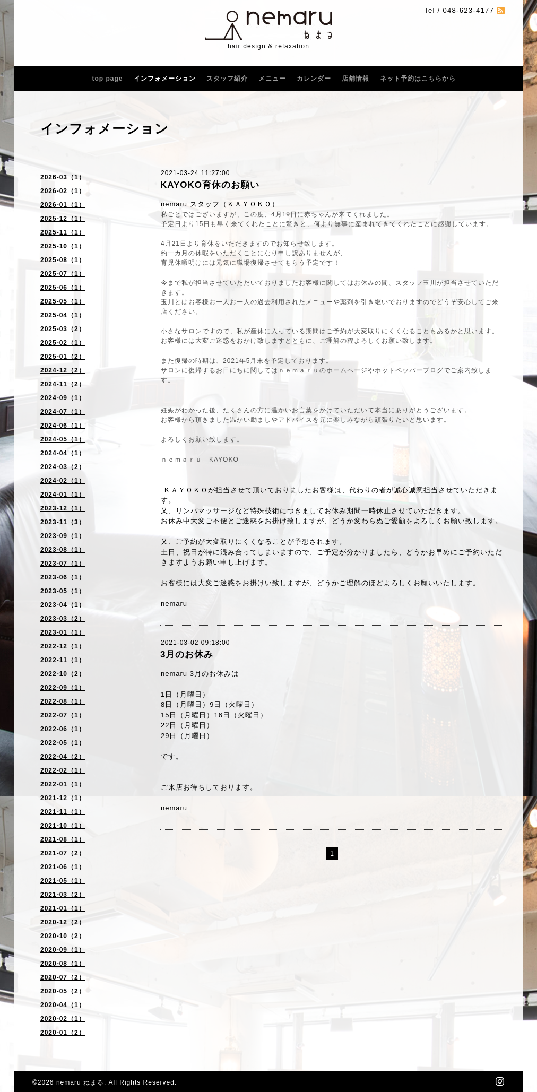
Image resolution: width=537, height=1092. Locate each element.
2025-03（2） (62, 329)
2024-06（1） (62, 425)
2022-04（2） (62, 756)
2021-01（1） (62, 908)
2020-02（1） (62, 1018)
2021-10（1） (62, 825)
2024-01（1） (62, 494)
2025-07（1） (62, 274)
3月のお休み (186, 654)
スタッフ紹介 (227, 78)
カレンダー (314, 78)
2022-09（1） (62, 687)
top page (107, 78)
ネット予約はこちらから (418, 78)
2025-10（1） (62, 246)
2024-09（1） (62, 398)
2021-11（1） (62, 812)
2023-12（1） (62, 508)
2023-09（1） (62, 536)
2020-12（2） (62, 922)
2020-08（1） (62, 963)
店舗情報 (355, 78)
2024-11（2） (62, 384)
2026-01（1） (62, 205)
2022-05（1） (62, 743)
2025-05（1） (62, 301)
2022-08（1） (62, 701)
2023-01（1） (62, 632)
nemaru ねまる (80, 1082)
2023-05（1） (62, 591)
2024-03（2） (62, 467)
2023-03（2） (62, 618)
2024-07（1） (62, 411)
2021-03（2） (62, 894)
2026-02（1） (62, 191)
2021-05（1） (62, 881)
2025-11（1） (62, 232)
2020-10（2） (62, 936)
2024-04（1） (62, 453)
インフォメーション (165, 78)
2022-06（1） (62, 729)
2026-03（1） (62, 177)
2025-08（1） (62, 260)
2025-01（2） (62, 356)
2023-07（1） (62, 563)
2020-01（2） (62, 1032)
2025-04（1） (62, 315)
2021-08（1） (62, 839)
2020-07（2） (62, 977)
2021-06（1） (62, 867)
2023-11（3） (62, 522)
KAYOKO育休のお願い (209, 185)
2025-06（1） (62, 287)
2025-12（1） (62, 218)
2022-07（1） (62, 715)
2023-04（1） (62, 605)
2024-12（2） (62, 370)
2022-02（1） (62, 770)
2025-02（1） (62, 342)
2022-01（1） (62, 784)
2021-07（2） (62, 853)
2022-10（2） (62, 674)
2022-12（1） (62, 646)
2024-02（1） (62, 480)
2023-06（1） (62, 577)
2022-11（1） (62, 660)
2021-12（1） (62, 798)
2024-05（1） (62, 439)
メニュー (272, 78)
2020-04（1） (62, 1005)
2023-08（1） (62, 549)
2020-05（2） (62, 991)
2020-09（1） (62, 950)
